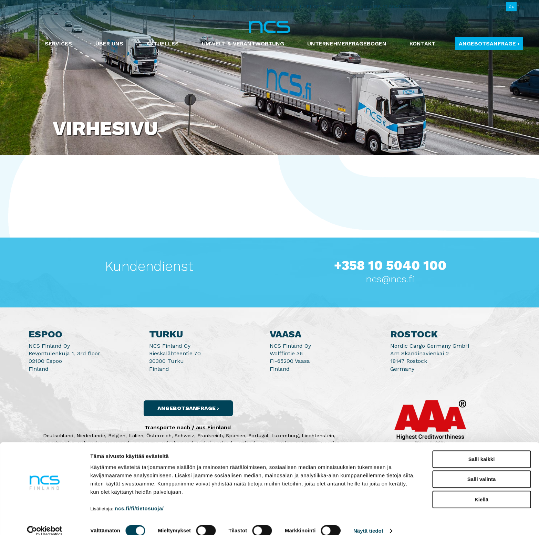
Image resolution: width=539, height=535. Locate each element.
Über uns (109, 43)
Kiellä (481, 490)
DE (511, 6)
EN (489, 6)
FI (500, 6)
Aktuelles (162, 43)
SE (522, 6)
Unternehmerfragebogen (346, 43)
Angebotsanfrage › (489, 43)
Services (58, 43)
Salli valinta (481, 470)
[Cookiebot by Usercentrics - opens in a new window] (44, 521)
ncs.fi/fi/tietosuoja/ (139, 499)
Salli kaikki (481, 449)
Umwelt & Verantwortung (243, 43)
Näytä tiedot (368, 521)
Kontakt (422, 43)
